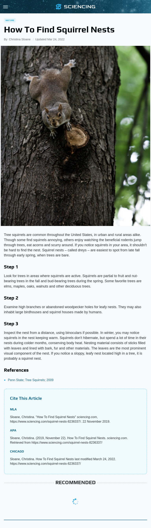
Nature (10, 20)
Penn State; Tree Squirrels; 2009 (30, 380)
